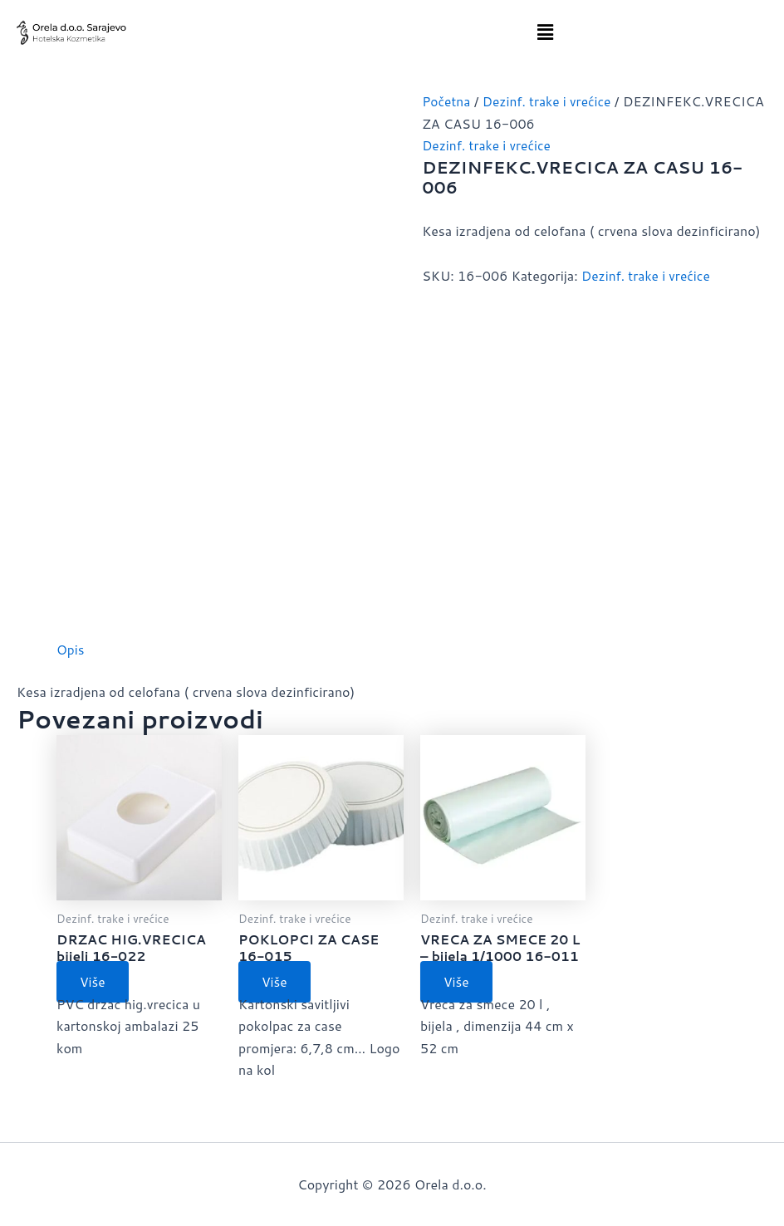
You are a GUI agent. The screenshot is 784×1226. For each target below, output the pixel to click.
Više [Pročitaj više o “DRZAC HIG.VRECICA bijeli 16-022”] (94, 983)
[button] (545, 32)
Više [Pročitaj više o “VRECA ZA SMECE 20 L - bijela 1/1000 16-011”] (458, 983)
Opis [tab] (70, 649)
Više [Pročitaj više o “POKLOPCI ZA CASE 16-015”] (276, 983)
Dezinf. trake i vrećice (488, 144)
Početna (447, 100)
